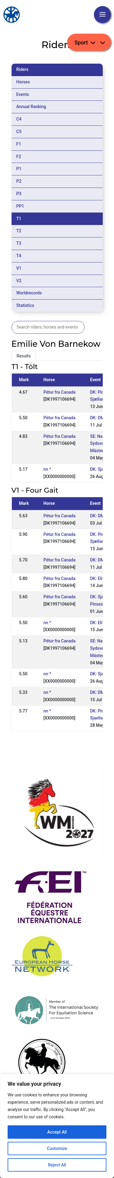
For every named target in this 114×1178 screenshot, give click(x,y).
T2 (19, 230)
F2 (18, 156)
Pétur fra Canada (59, 392)
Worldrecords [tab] (29, 292)
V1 (19, 268)
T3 (19, 243)
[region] (57, 1126)
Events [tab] (22, 94)
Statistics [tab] (25, 305)
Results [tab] (24, 355)
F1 (18, 144)
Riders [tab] (22, 69)
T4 (19, 255)
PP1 (20, 206)
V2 (19, 280)
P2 (19, 181)
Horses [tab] (23, 81)
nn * (47, 469)
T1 (19, 218)
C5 (19, 131)
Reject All (57, 1164)
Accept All (57, 1132)
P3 (19, 193)
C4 (19, 119)
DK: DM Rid (100, 417)
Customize (57, 1148)
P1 (19, 168)
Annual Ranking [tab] (31, 106)
